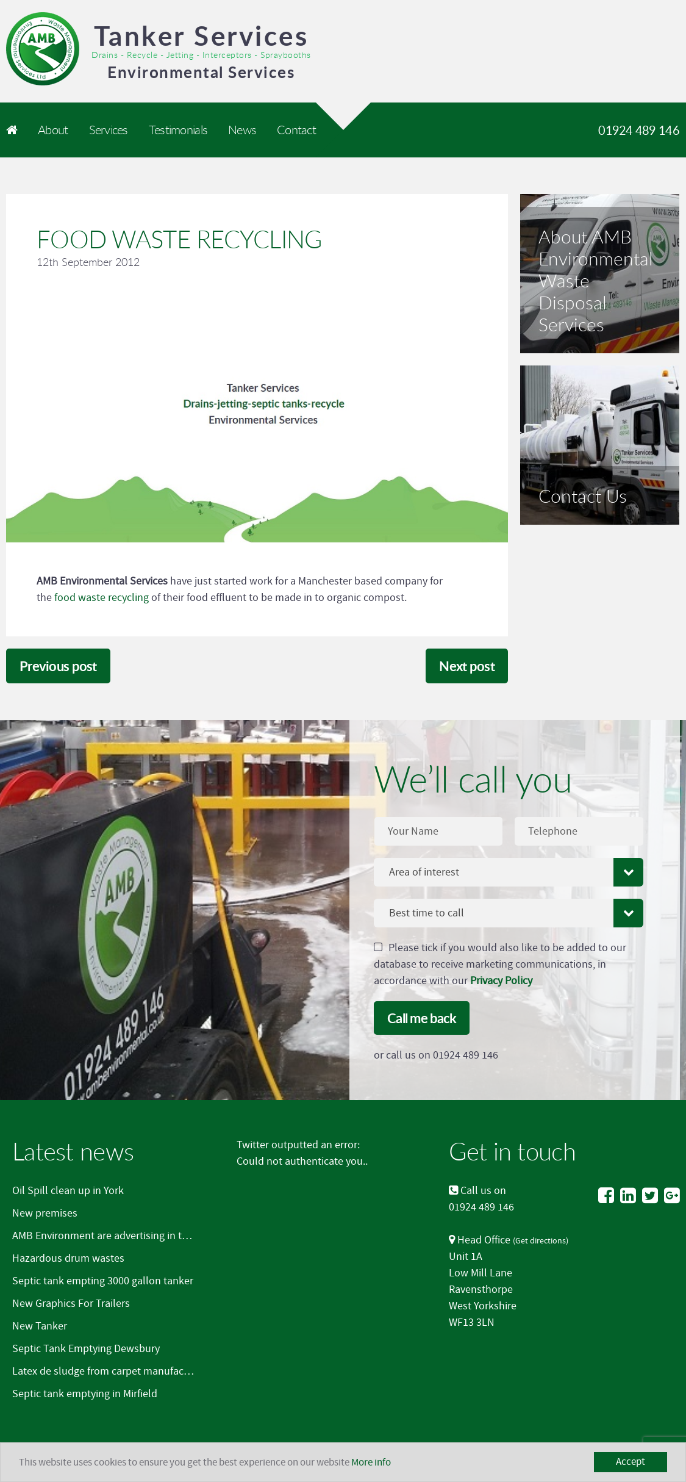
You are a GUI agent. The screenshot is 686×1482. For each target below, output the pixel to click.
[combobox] (508, 872)
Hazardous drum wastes (68, 1258)
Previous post (58, 665)
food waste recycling (101, 598)
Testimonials (178, 129)
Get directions (540, 1240)
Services (108, 129)
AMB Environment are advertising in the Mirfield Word (134, 1236)
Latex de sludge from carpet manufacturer (109, 1371)
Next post (467, 665)
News (242, 129)
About (53, 129)
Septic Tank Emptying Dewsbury (86, 1349)
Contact (296, 129)
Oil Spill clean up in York (68, 1191)
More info (371, 1462)
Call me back (421, 1018)
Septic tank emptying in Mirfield (84, 1394)
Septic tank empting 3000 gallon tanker (102, 1281)
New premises (44, 1213)
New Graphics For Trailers (71, 1304)
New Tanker (39, 1326)
